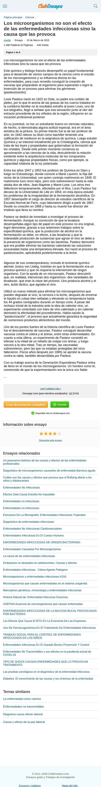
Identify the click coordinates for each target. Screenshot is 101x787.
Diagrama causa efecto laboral (23, 714)
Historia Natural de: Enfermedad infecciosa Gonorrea (35, 597)
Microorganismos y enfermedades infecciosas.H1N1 (35, 576)
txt (70, 393)
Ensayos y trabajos (30, 785)
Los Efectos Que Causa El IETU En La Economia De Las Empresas (44, 620)
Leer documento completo (25, 404)
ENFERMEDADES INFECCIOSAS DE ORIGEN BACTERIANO (41, 542)
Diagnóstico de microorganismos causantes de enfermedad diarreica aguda (49, 470)
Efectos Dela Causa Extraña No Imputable (29, 494)
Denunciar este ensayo (50, 440)
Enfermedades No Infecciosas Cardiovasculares (32, 528)
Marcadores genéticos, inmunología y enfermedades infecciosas (42, 590)
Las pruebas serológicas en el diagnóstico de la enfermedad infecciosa (46, 671)
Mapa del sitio (70, 785)
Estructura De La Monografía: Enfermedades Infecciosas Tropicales (44, 514)
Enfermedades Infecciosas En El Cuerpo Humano (33, 535)
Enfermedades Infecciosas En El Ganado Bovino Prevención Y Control (46, 644)
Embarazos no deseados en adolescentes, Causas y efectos (40, 562)
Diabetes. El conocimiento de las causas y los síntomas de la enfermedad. (48, 678)
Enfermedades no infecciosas (21, 508)
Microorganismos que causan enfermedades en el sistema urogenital (45, 583)
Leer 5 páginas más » (50, 388)
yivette (7, 40)
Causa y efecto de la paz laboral (24, 722)
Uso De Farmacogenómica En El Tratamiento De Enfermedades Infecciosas (49, 627)
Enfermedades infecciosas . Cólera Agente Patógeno (35, 569)
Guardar (59, 404)
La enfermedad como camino (22, 699)
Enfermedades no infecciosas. (21, 501)
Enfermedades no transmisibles (23, 706)
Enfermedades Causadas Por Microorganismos (32, 549)
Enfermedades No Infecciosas (21, 487)
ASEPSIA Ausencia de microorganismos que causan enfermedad (43, 604)
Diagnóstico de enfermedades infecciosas (28, 521)
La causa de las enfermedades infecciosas (29, 556)
